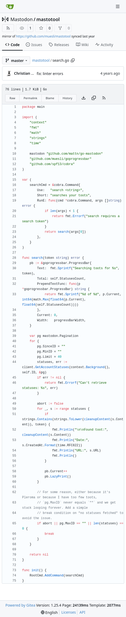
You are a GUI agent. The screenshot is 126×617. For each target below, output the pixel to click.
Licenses (68, 612)
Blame (50, 98)
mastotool (48, 19)
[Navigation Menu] (118, 6)
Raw (12, 98)
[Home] (10, 6)
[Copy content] (94, 98)
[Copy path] (72, 60)
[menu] (49, 612)
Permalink (30, 98)
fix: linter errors (50, 73)
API (82, 612)
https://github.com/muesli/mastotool (43, 36)
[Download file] (83, 98)
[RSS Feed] (8, 28)
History (67, 98)
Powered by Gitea (20, 605)
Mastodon (21, 19)
